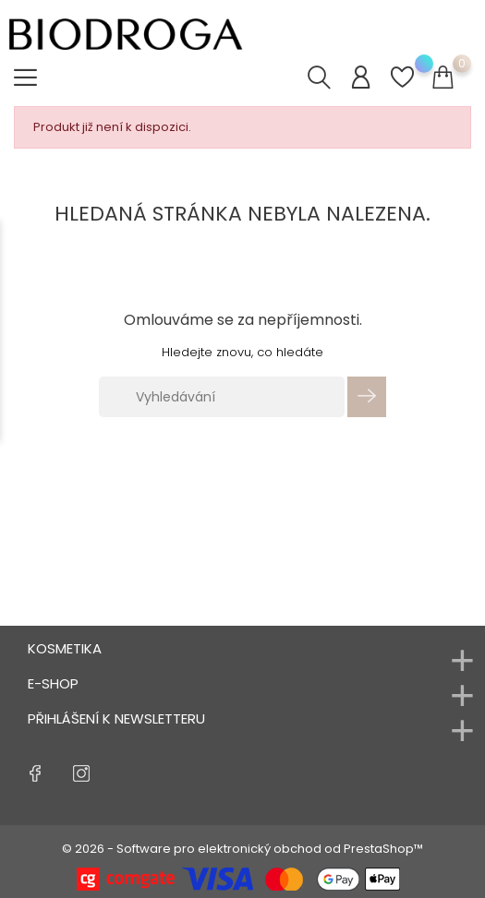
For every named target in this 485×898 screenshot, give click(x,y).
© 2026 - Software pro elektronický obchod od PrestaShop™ (242, 848)
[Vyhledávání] (222, 397)
